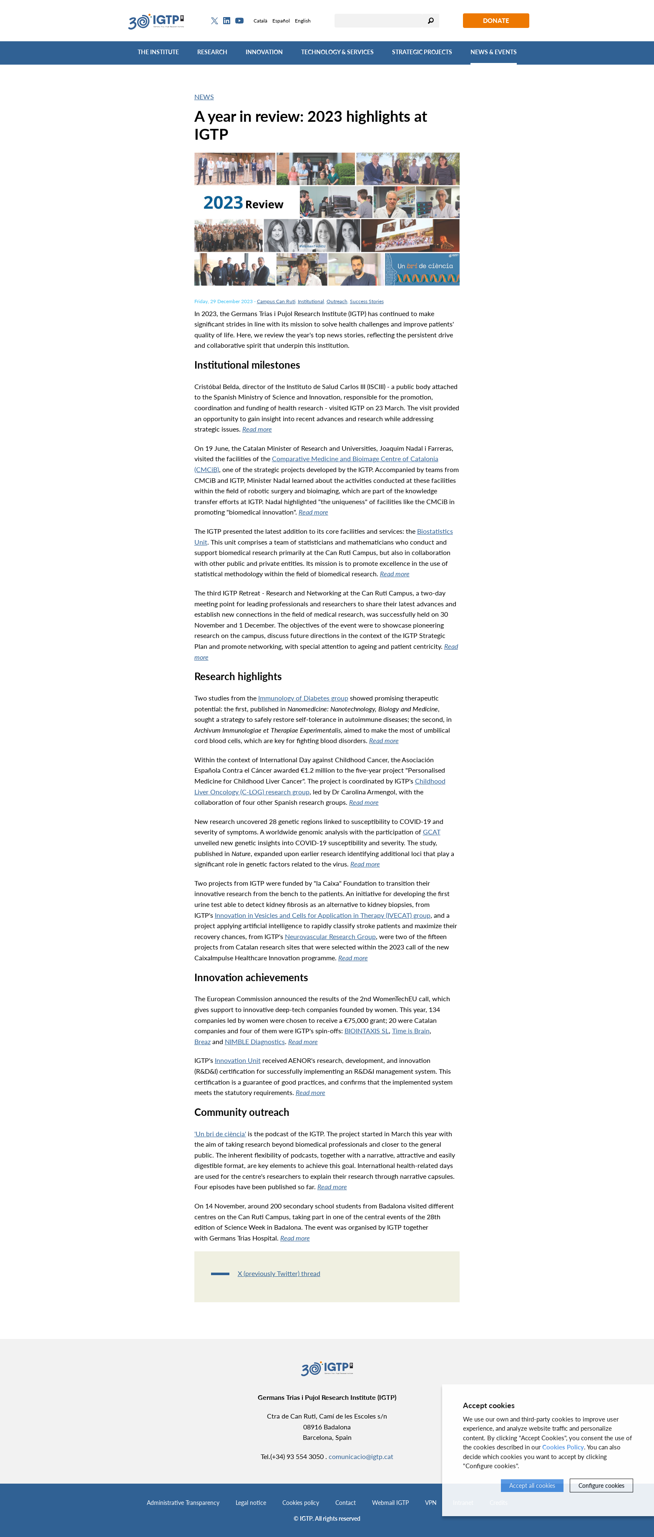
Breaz (202, 1041)
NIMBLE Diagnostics (255, 1041)
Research (212, 51)
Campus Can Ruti (276, 301)
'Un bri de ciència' (220, 1134)
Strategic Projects (422, 51)
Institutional (311, 301)
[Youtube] (239, 21)
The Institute (158, 51)
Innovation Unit (238, 1060)
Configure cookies (601, 1485)
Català (260, 21)
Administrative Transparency (183, 1502)
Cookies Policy (563, 1447)
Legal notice (251, 1502)
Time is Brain (411, 1031)
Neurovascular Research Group (330, 936)
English (303, 21)
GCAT (431, 832)
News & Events (493, 51)
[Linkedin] (226, 21)
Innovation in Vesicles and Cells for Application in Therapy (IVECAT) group (322, 915)
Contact (345, 1502)
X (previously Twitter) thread (279, 1273)
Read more (257, 429)
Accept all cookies (532, 1485)
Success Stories (367, 301)
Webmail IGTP (390, 1502)
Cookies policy (300, 1502)
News (204, 96)
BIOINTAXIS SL (367, 1031)
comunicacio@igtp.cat (361, 1456)
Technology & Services (337, 51)
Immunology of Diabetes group (303, 698)
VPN (431, 1502)
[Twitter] (214, 21)
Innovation (264, 51)
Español (281, 21)
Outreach (337, 301)
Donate (496, 20)
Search (431, 21)
